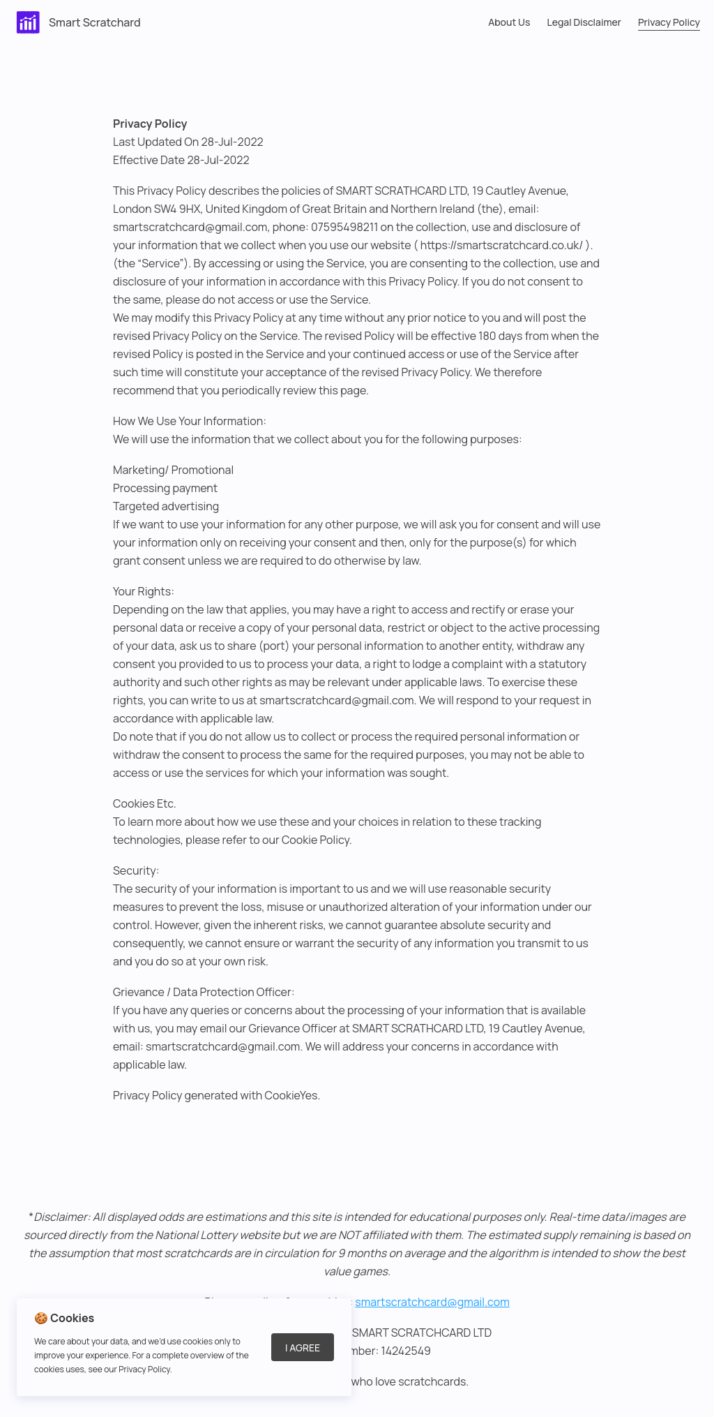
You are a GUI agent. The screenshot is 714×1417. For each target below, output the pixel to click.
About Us (509, 22)
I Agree (302, 1347)
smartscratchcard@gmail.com (432, 1302)
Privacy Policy (669, 22)
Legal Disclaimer (584, 22)
